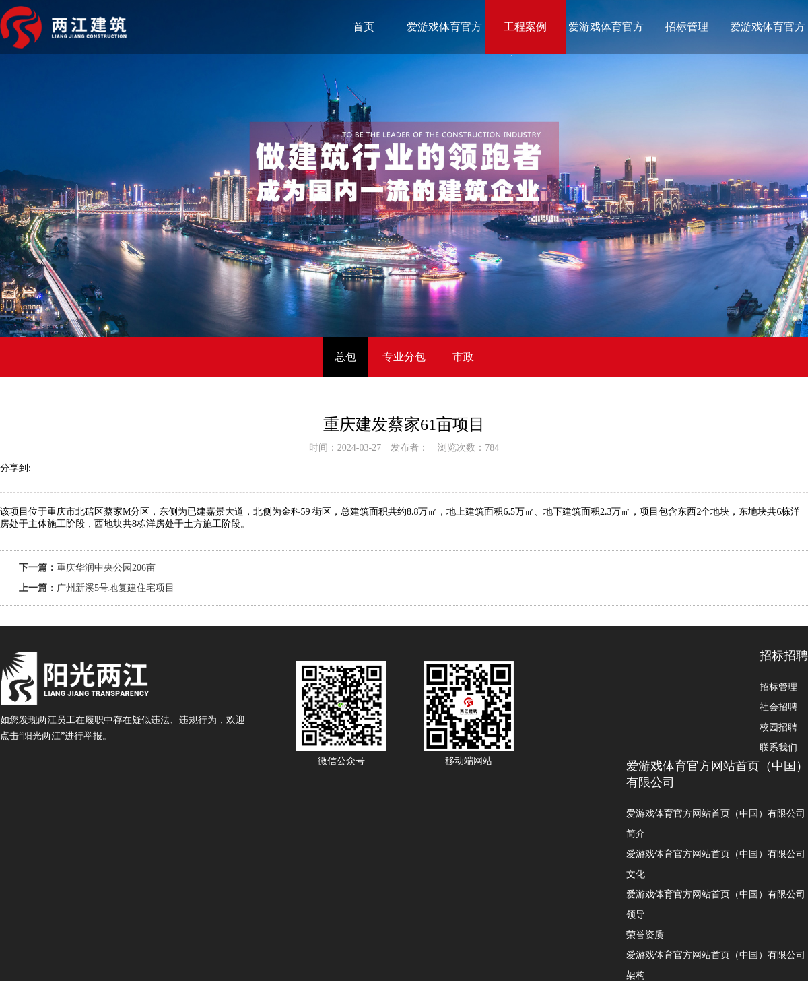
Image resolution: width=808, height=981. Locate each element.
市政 (463, 356)
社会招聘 (778, 707)
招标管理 (686, 26)
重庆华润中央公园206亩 (106, 568)
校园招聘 (778, 727)
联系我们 (778, 747)
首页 (363, 26)
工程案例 (525, 26)
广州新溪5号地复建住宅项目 (115, 588)
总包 (345, 356)
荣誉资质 (645, 935)
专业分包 (404, 356)
